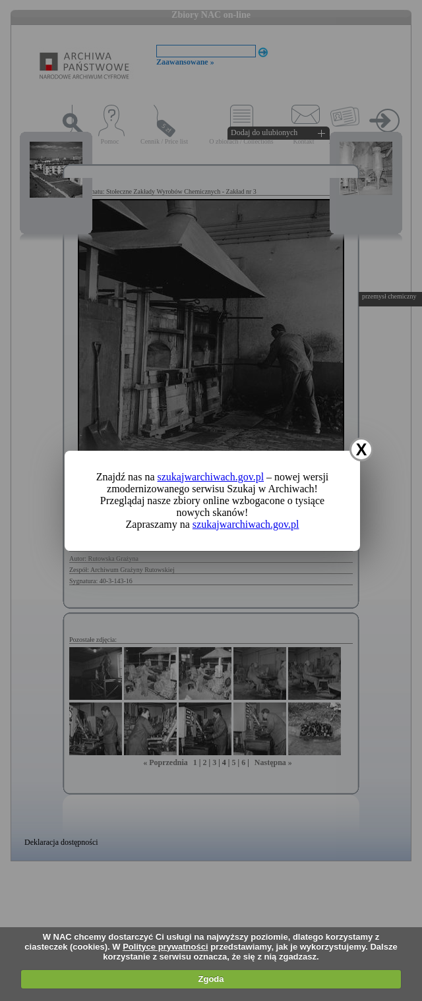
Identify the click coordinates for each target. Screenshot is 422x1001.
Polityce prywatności (165, 947)
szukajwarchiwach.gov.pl (211, 476)
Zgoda (211, 979)
